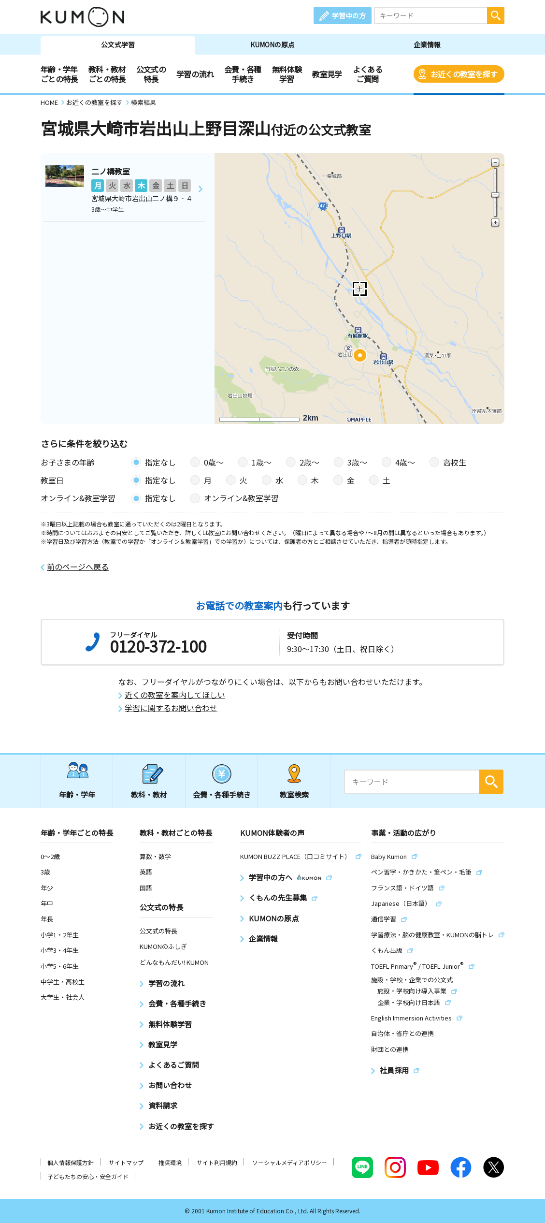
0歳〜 (214, 462)
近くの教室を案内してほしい (175, 695)
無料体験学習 (286, 74)
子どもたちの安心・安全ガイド (88, 1176)
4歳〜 (405, 462)
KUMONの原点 (272, 44)
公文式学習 (118, 44)
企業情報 (427, 44)
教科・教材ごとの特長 (107, 74)
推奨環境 (170, 1162)
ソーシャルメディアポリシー (289, 1162)
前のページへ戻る (78, 567)
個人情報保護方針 (70, 1162)
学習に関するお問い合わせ (171, 708)
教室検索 (294, 794)
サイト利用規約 (217, 1162)
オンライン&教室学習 (241, 498)
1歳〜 (262, 462)
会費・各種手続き (242, 74)
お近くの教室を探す (463, 74)
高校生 (454, 462)
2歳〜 (309, 462)
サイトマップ (126, 1162)
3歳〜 (357, 462)
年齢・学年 (77, 794)
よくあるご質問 (367, 74)
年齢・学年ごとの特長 (59, 74)
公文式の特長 (151, 74)
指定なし (160, 462)
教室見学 (327, 74)
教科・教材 (149, 794)
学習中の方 (349, 15)
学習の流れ (195, 74)
